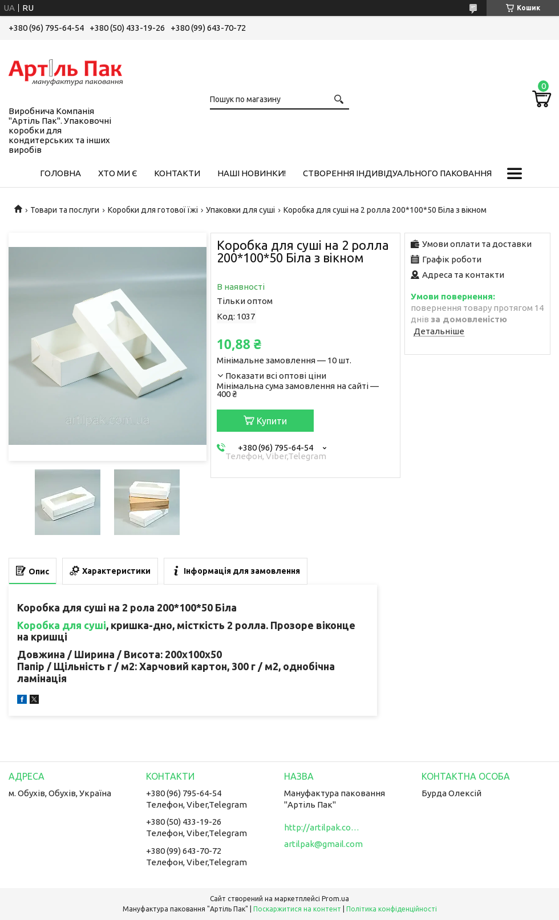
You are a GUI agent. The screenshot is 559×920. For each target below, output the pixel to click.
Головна (60, 173)
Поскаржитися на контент (297, 909)
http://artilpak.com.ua (324, 827)
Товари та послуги (64, 209)
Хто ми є (117, 173)
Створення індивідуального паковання (397, 173)
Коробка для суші (61, 625)
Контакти (177, 173)
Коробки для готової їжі (153, 209)
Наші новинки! (251, 173)
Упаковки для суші (240, 209)
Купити (272, 421)
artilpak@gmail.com (323, 844)
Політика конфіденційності (391, 909)
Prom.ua (335, 898)
